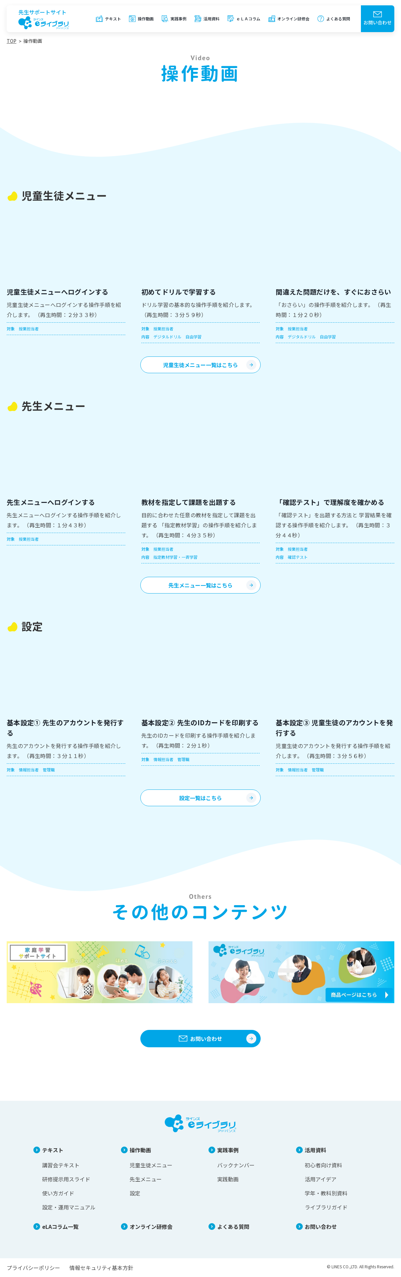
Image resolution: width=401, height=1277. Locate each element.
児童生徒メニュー (151, 1165)
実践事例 (178, 18)
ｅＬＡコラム (248, 18)
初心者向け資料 (323, 1165)
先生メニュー (146, 1179)
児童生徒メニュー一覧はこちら (200, 365)
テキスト (113, 18)
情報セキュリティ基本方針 (101, 1268)
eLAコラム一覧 (60, 1226)
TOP (11, 40)
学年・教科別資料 (326, 1193)
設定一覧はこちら (200, 798)
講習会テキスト (61, 1165)
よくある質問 (338, 18)
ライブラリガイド (326, 1207)
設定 (135, 1193)
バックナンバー (236, 1165)
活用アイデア (321, 1179)
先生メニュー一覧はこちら (200, 585)
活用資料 (212, 18)
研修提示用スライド (66, 1179)
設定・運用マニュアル (69, 1207)
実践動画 (228, 1179)
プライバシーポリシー (33, 1268)
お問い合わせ (378, 22)
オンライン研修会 (293, 18)
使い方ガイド (58, 1193)
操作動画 (146, 18)
